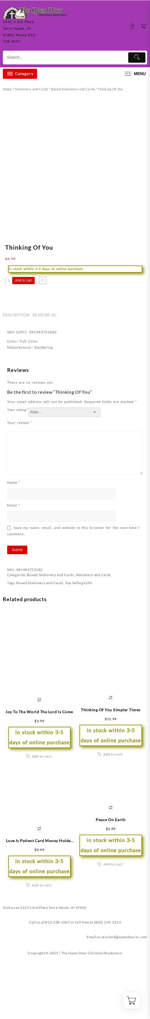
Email (13, 565)
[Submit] (136, 57)
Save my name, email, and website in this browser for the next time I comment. (73, 591)
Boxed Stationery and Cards (73, 89)
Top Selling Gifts (78, 643)
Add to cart (23, 341)
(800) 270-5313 (107, 982)
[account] (133, 26)
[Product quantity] (8, 340)
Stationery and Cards (31, 89)
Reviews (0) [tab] (44, 375)
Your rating (18, 470)
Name (13, 542)
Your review (19, 483)
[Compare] (42, 340)
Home (7, 89)
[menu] (134, 73)
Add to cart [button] (42, 816)
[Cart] (143, 26)
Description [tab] (16, 375)
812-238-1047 (57, 982)
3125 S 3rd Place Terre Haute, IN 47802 (53, 968)
